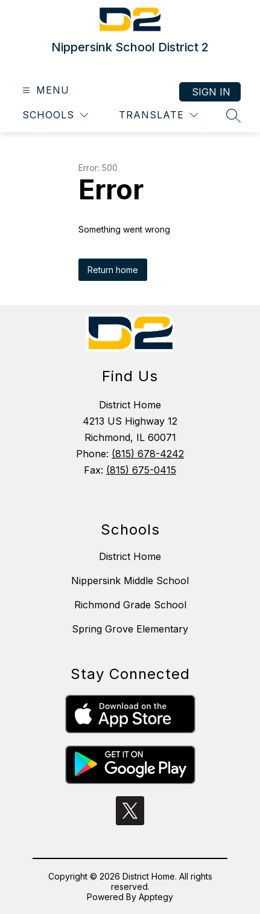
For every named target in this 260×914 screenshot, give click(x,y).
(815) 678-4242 (148, 454)
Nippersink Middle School (130, 580)
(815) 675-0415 (141, 470)
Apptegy (156, 897)
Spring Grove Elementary (130, 629)
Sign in (211, 92)
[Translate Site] (158, 115)
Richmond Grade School (130, 605)
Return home (112, 270)
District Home (130, 556)
